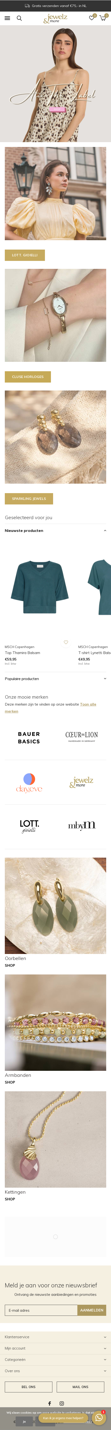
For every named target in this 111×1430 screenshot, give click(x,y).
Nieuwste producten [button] (24, 530)
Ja (24, 1421)
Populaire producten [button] (22, 678)
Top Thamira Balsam (22, 652)
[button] (7, 18)
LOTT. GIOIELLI (25, 255)
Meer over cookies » (78, 1421)
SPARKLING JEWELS (29, 499)
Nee (45, 1421)
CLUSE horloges (28, 377)
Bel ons (29, 1387)
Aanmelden (92, 1310)
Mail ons (80, 1387)
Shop (10, 965)
